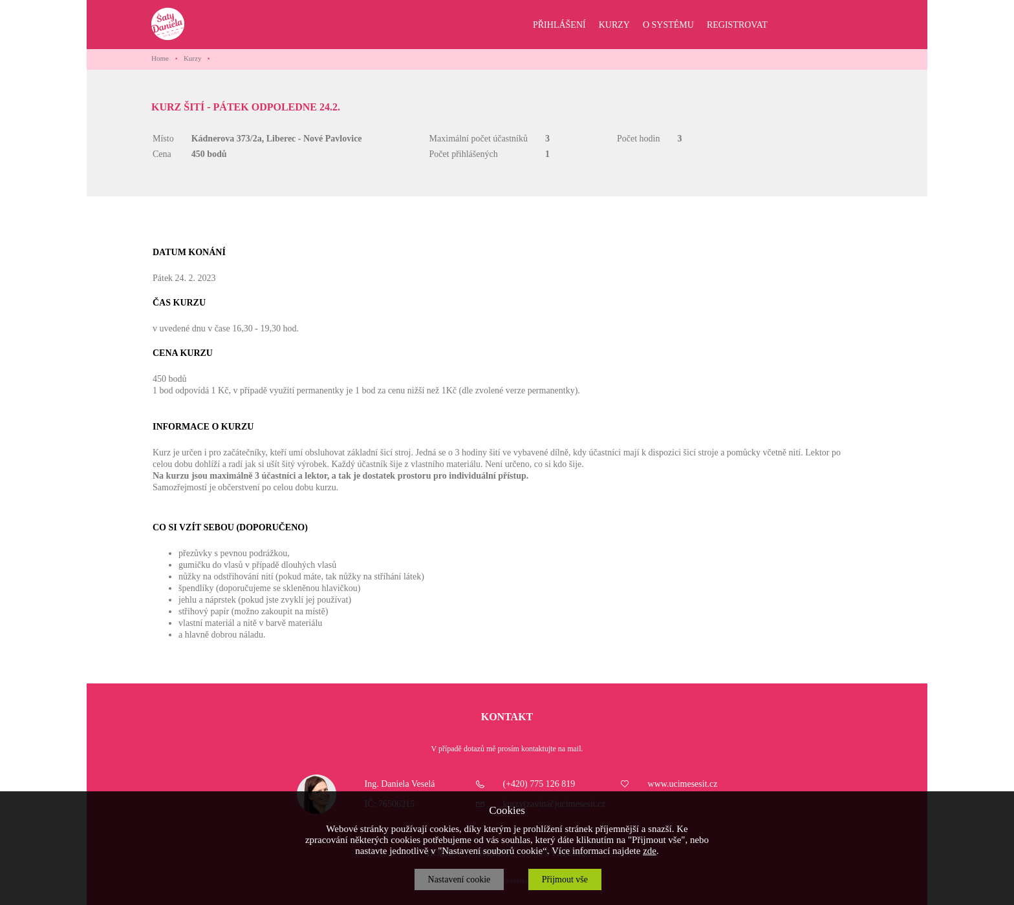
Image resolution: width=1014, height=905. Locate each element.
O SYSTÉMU (668, 25)
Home (160, 58)
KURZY (614, 25)
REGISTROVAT (737, 25)
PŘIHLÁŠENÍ (559, 25)
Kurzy (193, 58)
